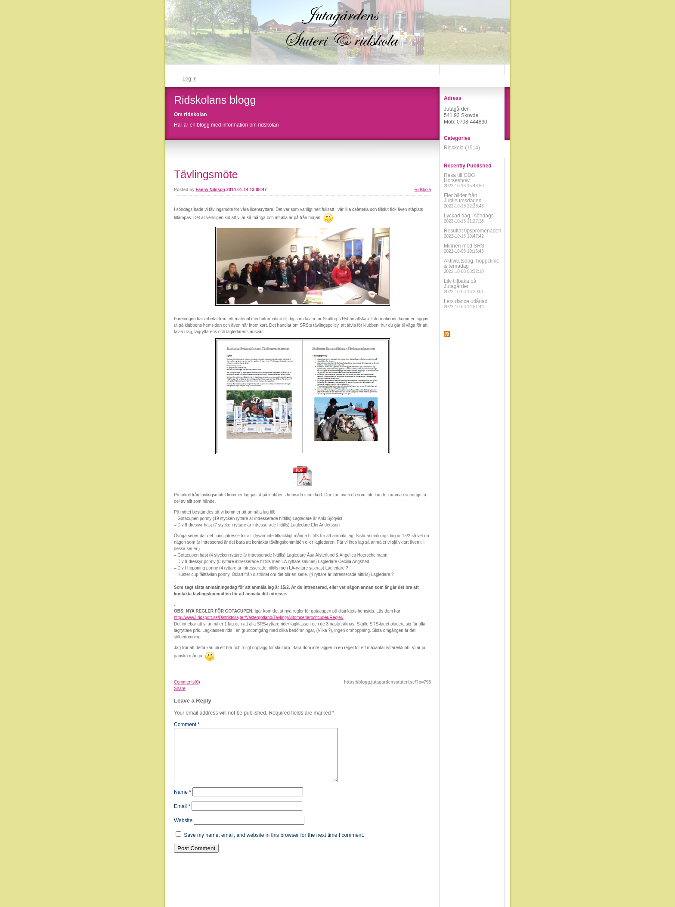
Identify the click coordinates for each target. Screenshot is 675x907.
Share (180, 688)
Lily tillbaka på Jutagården (464, 286)
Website (183, 831)
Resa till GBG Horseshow (464, 180)
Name (182, 802)
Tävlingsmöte (206, 174)
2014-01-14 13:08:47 (246, 189)
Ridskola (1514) (462, 148)
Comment (187, 724)
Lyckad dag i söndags (469, 218)
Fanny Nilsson (210, 189)
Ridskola (423, 189)
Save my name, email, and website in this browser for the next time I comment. (274, 845)
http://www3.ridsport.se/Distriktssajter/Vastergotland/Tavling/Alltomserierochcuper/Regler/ (259, 617)
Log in (190, 79)
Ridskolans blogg (215, 100)
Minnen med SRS (464, 248)
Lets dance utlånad (465, 303)
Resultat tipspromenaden (472, 233)
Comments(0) (187, 682)
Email (182, 817)
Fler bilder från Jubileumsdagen (464, 200)
